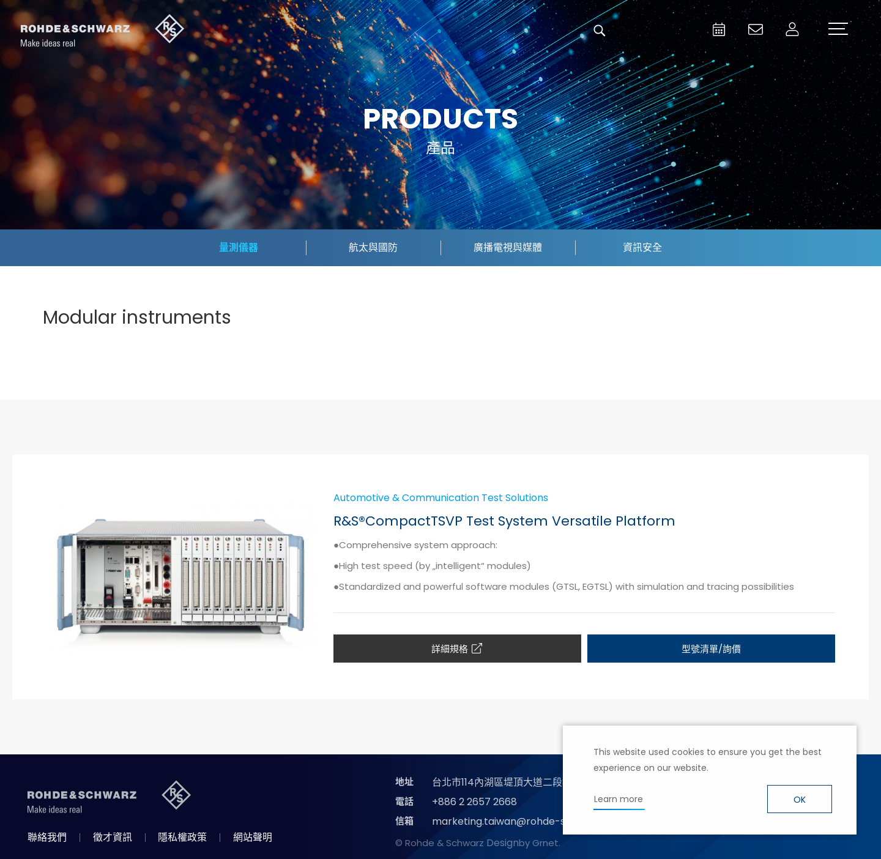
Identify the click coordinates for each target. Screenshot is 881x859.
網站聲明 (252, 837)
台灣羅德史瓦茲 (102, 30)
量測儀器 (238, 247)
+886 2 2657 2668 (474, 802)
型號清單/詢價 (711, 648)
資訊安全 (642, 247)
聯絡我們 (47, 837)
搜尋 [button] (599, 30)
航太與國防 (373, 247)
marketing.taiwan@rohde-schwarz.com (528, 821)
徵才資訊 (112, 837)
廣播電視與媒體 (508, 247)
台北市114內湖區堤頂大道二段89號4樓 (516, 782)
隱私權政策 (182, 837)
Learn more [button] (618, 799)
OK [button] (800, 800)
